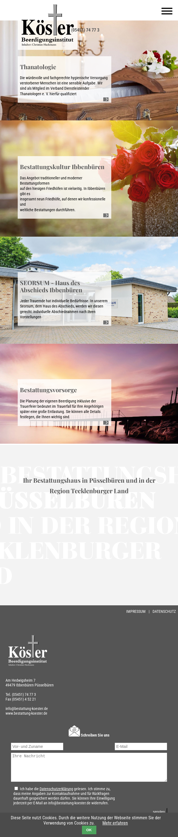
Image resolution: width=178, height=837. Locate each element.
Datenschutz (164, 611)
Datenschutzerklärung (54, 794)
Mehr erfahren (115, 823)
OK (89, 830)
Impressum (136, 611)
